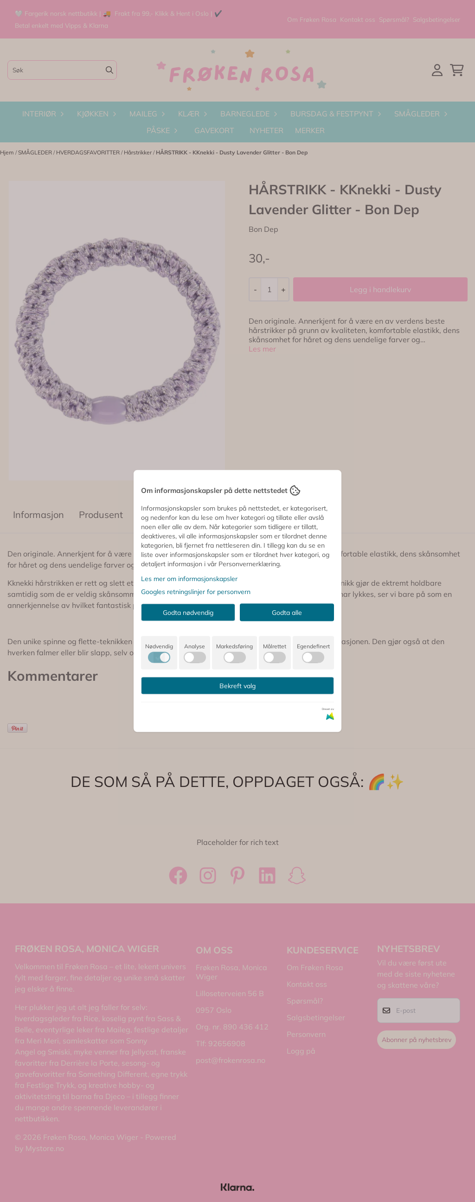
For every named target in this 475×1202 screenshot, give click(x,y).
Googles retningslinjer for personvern (195, 592)
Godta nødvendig (188, 612)
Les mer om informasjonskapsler (189, 579)
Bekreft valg (237, 686)
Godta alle (287, 612)
